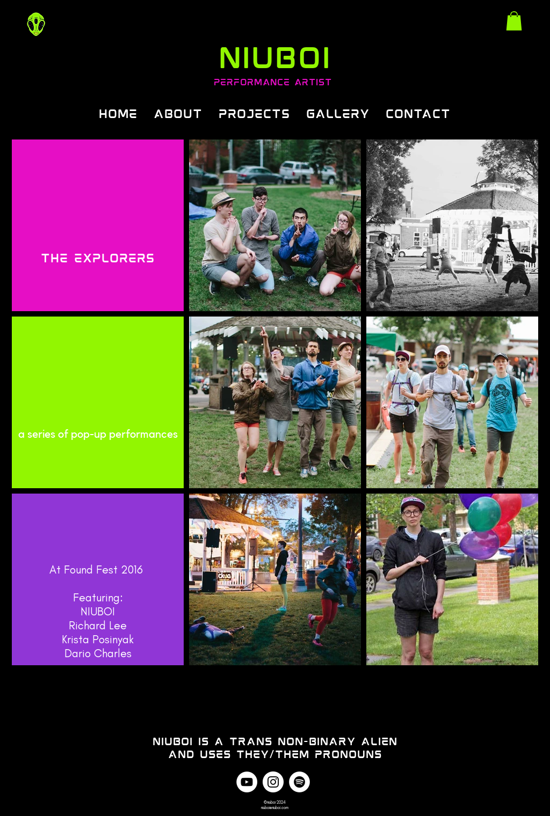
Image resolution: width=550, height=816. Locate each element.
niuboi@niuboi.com (274, 807)
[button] (254, 112)
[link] (514, 21)
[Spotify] (299, 781)
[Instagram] (273, 781)
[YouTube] (246, 781)
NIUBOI (275, 55)
